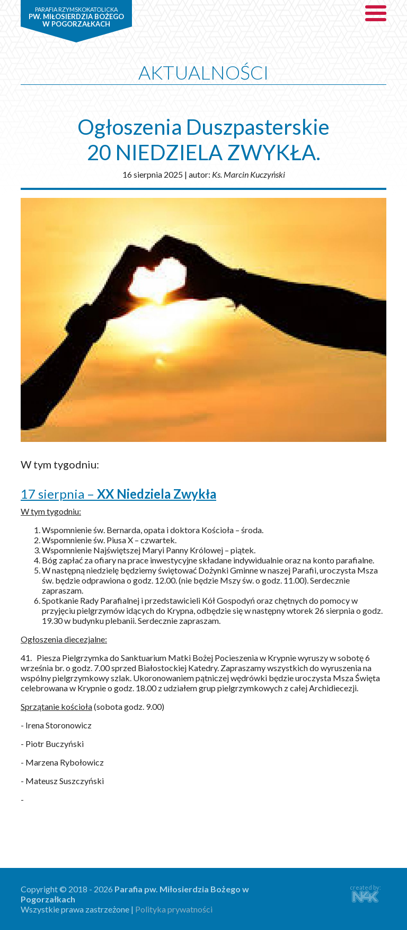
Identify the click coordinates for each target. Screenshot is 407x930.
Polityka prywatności (174, 909)
